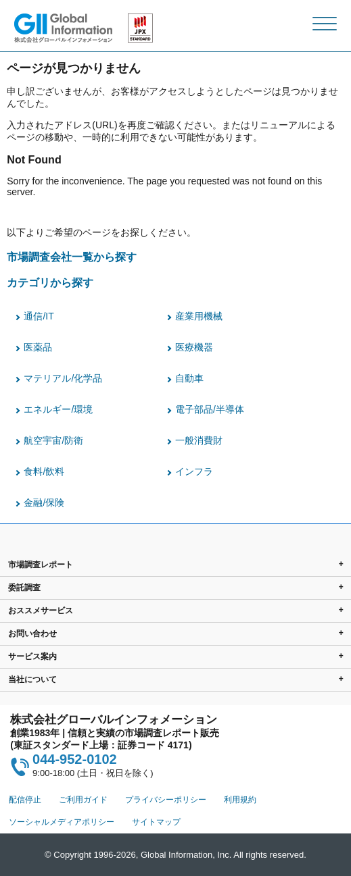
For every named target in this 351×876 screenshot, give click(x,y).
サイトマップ (156, 822)
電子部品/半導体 (209, 409)
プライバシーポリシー (165, 799)
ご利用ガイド (83, 799)
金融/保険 (44, 502)
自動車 (189, 378)
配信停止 (25, 799)
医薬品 (38, 347)
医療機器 (194, 347)
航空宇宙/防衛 (53, 440)
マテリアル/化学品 (63, 378)
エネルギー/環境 (58, 409)
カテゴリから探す (50, 282)
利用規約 (240, 799)
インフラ (194, 471)
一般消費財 (199, 440)
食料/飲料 (44, 471)
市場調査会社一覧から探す (72, 257)
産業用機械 (199, 316)
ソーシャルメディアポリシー (61, 822)
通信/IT (38, 316)
